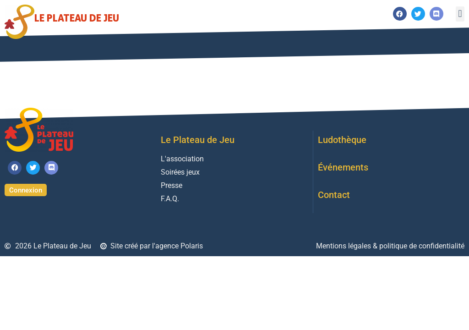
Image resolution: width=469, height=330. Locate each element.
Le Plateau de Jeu (76, 17)
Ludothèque (342, 139)
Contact (334, 194)
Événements (343, 167)
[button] (460, 14)
